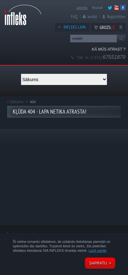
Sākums (16, 102)
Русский (97, 7)
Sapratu (98, 263)
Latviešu (81, 7)
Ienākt (92, 16)
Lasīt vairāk (97, 250)
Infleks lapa (75, 27)
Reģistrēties (116, 16)
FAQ (74, 16)
